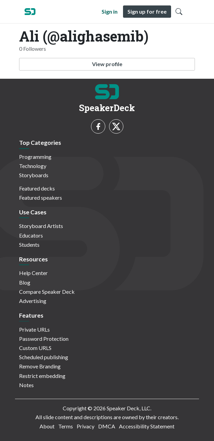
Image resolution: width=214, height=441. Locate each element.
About (47, 426)
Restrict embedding (42, 375)
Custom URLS (35, 348)
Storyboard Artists (41, 226)
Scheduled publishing (43, 357)
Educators (31, 235)
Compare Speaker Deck (47, 291)
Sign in (110, 11)
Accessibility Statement (146, 426)
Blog (24, 282)
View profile (107, 64)
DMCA (106, 426)
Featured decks (37, 188)
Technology (32, 166)
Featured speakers (40, 197)
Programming (35, 156)
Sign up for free (147, 11)
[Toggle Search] (179, 11)
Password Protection (43, 338)
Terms (65, 426)
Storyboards (33, 175)
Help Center (33, 273)
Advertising (32, 301)
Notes (26, 385)
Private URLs (34, 329)
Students (29, 244)
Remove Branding (40, 366)
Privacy (85, 426)
